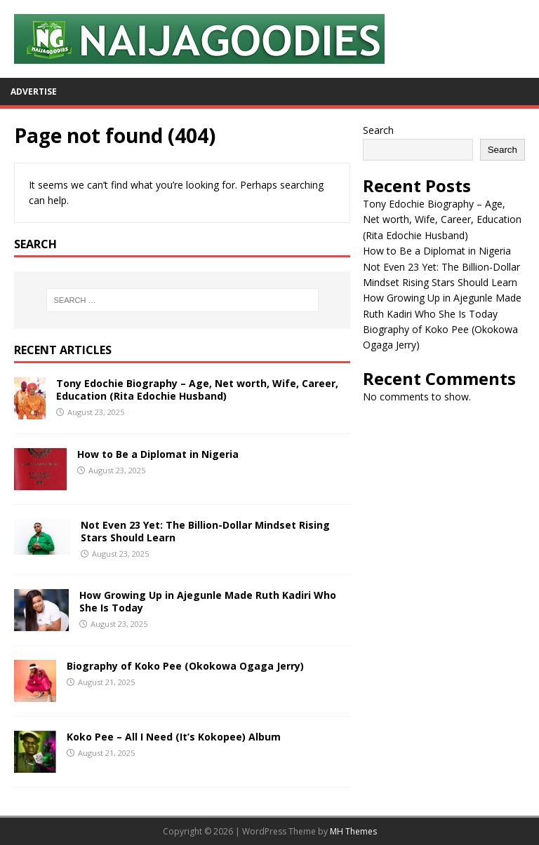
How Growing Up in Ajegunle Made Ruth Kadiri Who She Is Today (207, 601)
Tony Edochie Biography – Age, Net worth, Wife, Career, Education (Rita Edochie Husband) (197, 390)
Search (378, 130)
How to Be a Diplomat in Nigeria (158, 454)
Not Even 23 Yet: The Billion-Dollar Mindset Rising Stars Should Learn (205, 531)
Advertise (34, 91)
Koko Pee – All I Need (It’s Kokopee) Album (174, 736)
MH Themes (353, 831)
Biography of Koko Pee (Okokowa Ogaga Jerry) (185, 665)
